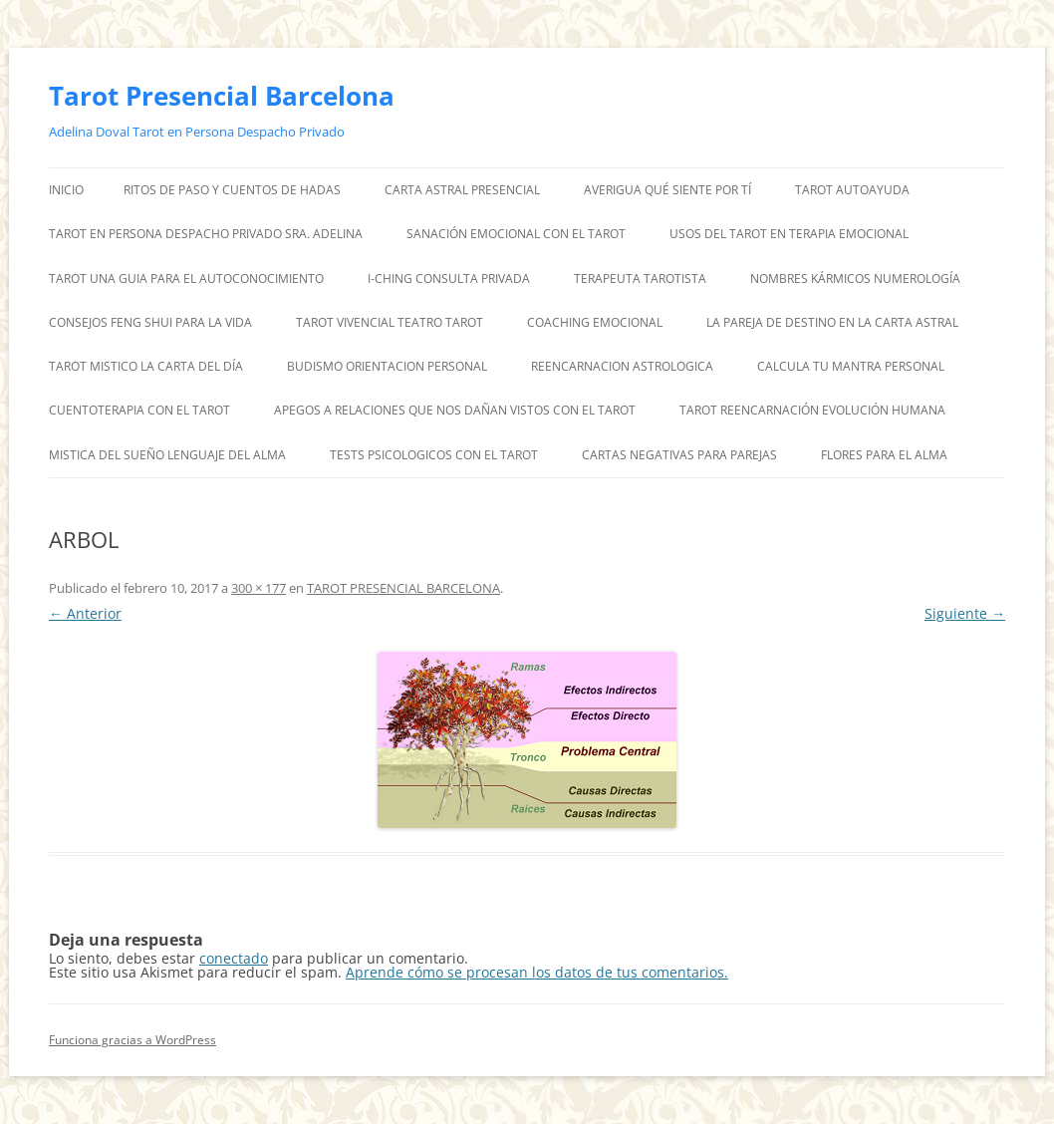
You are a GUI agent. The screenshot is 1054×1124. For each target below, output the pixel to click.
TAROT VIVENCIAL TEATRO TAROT (389, 322)
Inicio (66, 189)
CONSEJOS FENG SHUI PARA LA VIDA (150, 322)
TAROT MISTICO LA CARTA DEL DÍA (146, 366)
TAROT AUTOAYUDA (852, 189)
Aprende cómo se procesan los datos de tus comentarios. (537, 972)
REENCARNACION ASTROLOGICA (622, 366)
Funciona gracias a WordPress (132, 1039)
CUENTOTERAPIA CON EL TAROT (139, 410)
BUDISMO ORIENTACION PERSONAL (387, 366)
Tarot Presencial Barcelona (222, 96)
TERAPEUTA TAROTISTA (640, 278)
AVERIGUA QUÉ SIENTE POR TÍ (667, 189)
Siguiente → (964, 613)
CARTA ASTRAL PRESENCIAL (462, 189)
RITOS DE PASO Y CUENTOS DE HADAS (232, 189)
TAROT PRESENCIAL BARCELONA (403, 588)
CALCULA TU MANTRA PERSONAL (850, 366)
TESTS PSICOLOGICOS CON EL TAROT (434, 454)
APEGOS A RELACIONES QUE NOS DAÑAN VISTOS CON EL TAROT (455, 410)
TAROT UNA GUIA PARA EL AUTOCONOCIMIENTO (186, 278)
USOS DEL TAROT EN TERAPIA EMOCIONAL (789, 233)
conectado (233, 958)
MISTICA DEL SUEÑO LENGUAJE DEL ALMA (167, 454)
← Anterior (85, 613)
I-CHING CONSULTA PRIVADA (449, 278)
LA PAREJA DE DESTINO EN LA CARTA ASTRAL (832, 322)
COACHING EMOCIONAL (594, 322)
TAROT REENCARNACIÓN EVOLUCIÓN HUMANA (812, 410)
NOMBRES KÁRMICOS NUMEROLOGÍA (855, 278)
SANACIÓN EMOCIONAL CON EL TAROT (516, 233)
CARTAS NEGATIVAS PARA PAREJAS (679, 454)
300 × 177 (258, 588)
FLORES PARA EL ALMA (884, 454)
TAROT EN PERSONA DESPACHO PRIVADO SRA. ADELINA (206, 233)
